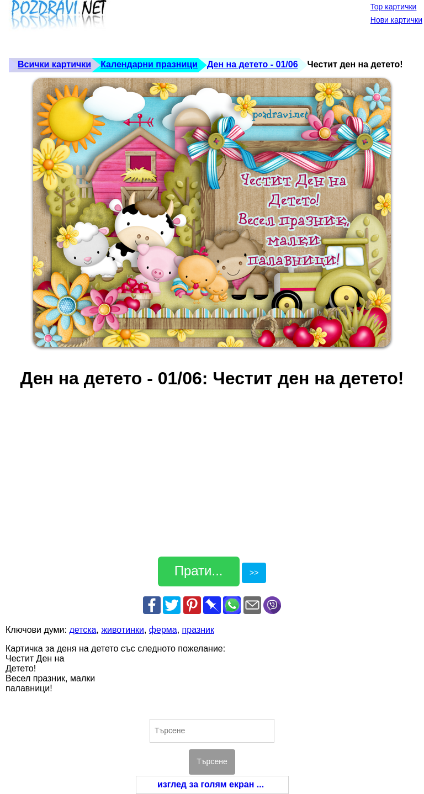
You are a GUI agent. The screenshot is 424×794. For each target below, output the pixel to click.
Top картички (393, 6)
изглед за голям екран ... (210, 784)
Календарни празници (149, 64)
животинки (122, 629)
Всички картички (54, 64)
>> (254, 572)
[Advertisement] (206, 27)
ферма (163, 629)
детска (82, 629)
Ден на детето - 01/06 (252, 64)
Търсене (212, 761)
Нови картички (396, 19)
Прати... (198, 570)
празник (198, 629)
